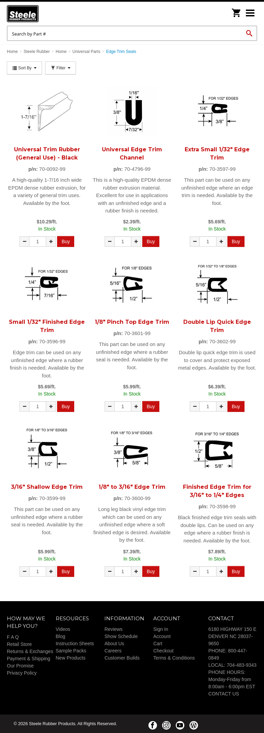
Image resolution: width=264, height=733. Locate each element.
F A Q (13, 637)
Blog (60, 636)
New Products (70, 658)
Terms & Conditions (174, 658)
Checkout (163, 650)
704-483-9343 (241, 665)
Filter (60, 68)
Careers (112, 650)
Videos (63, 629)
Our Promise (20, 665)
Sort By (24, 68)
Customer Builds (122, 658)
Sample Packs (71, 650)
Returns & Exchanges (30, 651)
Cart (157, 643)
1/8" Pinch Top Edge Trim (132, 322)
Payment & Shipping (28, 658)
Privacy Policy (22, 673)
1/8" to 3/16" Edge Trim (132, 487)
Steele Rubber (41, 13)
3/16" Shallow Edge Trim (47, 487)
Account (162, 636)
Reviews (113, 629)
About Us (114, 643)
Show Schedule (120, 636)
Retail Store (19, 644)
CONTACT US (223, 693)
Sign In (160, 629)
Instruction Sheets (75, 643)
